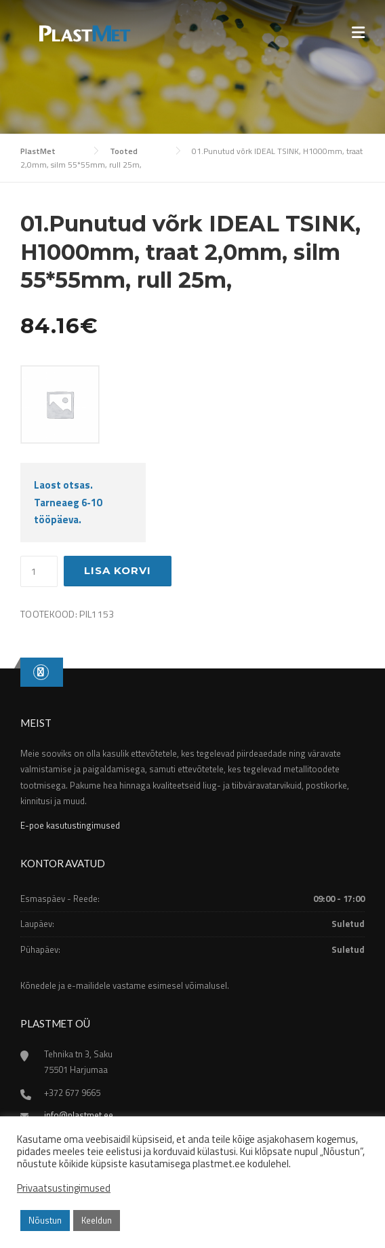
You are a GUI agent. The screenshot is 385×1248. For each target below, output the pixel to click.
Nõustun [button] (45, 1220)
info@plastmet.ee (78, 1115)
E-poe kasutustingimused (70, 825)
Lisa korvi (117, 570)
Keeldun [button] (96, 1220)
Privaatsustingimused (63, 1188)
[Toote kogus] (39, 571)
